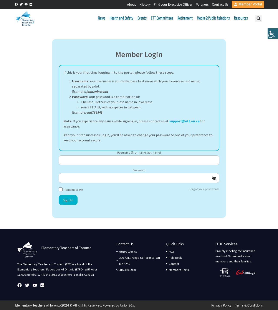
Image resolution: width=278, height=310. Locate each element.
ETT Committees (162, 18)
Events (142, 18)
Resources (241, 18)
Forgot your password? (204, 189)
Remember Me (71, 189)
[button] (258, 18)
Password (139, 170)
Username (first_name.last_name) (139, 152)
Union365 (127, 305)
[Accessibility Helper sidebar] (273, 33)
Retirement (185, 18)
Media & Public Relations (213, 18)
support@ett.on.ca (184, 121)
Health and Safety (121, 18)
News (101, 18)
